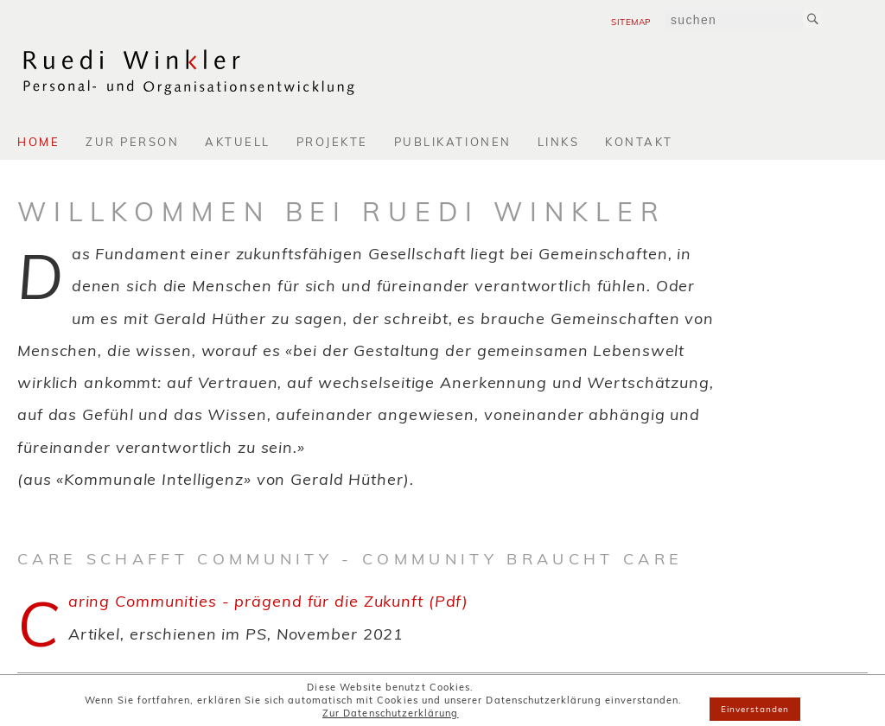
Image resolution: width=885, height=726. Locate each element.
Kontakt (639, 142)
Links (559, 142)
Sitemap (631, 22)
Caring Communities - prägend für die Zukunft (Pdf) (268, 600)
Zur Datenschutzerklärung (390, 713)
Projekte (332, 142)
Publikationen (453, 142)
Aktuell (238, 142)
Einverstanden (755, 709)
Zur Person (132, 142)
